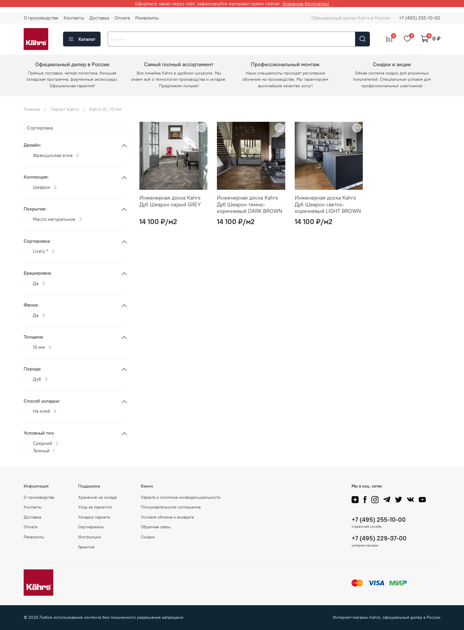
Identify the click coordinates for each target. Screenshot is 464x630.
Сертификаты (91, 526)
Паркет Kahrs (64, 109)
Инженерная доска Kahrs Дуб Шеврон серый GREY (170, 201)
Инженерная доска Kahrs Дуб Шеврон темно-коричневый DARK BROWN (249, 204)
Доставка (99, 18)
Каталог (82, 39)
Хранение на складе (97, 497)
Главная (32, 109)
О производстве (41, 18)
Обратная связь (155, 526)
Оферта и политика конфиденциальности (180, 497)
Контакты (74, 18)
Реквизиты (147, 18)
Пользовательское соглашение (171, 507)
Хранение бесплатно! (305, 4)
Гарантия (86, 547)
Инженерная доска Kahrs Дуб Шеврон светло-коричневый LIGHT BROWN (328, 204)
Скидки (148, 537)
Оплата (122, 18)
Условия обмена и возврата (167, 517)
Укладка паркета (94, 517)
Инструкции (89, 537)
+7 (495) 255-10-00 (419, 18)
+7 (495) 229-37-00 (379, 538)
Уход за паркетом (95, 507)
